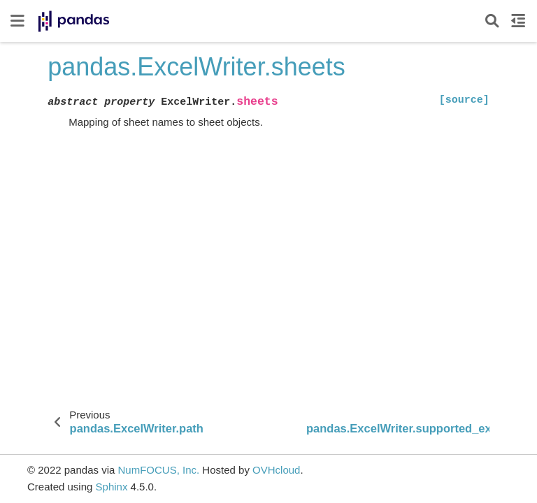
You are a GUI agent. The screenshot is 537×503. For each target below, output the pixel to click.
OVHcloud (276, 470)
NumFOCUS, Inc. (158, 470)
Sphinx (112, 487)
